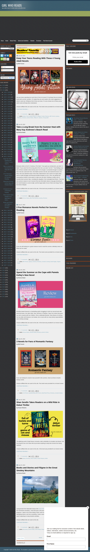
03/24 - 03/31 (7, 239)
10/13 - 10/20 (7, 118)
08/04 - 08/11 (7, 142)
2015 (3, 287)
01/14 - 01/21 (7, 262)
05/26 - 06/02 (7, 217)
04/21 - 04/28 (7, 229)
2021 (3, 272)
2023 (3, 268)
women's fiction (45, 332)
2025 (3, 87)
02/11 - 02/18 (7, 253)
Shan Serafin (34, 458)
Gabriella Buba (32, 393)
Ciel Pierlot (25, 393)
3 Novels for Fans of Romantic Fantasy (34, 341)
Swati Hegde (53, 261)
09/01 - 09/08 (7, 132)
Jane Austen (38, 529)
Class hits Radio (39, 549)
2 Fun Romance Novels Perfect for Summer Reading (36, 208)
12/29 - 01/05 (7, 92)
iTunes (71, 240)
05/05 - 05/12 (7, 224)
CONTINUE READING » (22, 109)
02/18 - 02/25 (7, 251)
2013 (3, 291)
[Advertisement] (45, 25)
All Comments (5, 70)
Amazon (72, 230)
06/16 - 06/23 (7, 210)
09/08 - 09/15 (7, 130)
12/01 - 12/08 (7, 101)
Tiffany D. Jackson (38, 117)
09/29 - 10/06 (7, 123)
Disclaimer (38, 41)
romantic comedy (46, 261)
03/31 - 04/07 (7, 236)
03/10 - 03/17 (7, 243)
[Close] (87, 507)
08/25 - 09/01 (7, 135)
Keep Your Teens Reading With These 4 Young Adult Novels (38, 59)
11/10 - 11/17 (7, 109)
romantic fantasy (59, 393)
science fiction (30, 117)
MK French (52, 116)
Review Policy (13, 41)
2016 (3, 284)
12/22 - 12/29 (7, 94)
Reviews (19, 117)
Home (2, 41)
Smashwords (73, 233)
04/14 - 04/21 (7, 232)
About (6, 41)
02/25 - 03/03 (7, 248)
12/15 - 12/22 (7, 97)
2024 (3, 90)
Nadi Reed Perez (46, 393)
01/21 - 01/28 (7, 260)
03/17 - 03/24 (7, 241)
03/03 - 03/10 (7, 246)
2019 (3, 277)
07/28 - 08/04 (7, 144)
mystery (57, 116)
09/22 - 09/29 (7, 125)
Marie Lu (35, 116)
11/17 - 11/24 (7, 106)
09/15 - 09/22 (7, 128)
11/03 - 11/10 (7, 111)
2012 (3, 294)
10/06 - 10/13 (7, 121)
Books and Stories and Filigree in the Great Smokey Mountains (36, 469)
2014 (3, 289)
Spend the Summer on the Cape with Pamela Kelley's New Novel (37, 273)
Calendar (32, 41)
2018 (3, 280)
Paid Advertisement (47, 41)
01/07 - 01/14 (7, 265)
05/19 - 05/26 (7, 220)
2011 (3, 296)
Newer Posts (20, 538)
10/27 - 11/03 (7, 113)
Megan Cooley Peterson (43, 116)
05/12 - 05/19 (7, 222)
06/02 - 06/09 (7, 215)
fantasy (31, 116)
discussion (25, 529)
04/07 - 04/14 (7, 234)
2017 (3, 282)
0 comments (24, 114)
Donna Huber (26, 198)
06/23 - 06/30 (7, 156)
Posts (3, 67)
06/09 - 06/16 (7, 212)
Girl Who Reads (12, 5)
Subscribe (78, 62)
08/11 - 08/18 (7, 140)
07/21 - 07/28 (7, 147)
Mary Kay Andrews (34, 198)
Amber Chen (26, 116)
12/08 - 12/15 (7, 99)
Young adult (45, 117)
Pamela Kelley (33, 332)
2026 (3, 85)
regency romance (33, 261)
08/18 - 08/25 (7, 137)
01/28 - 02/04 (7, 258)
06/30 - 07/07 (7, 154)
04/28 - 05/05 (7, 227)
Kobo (71, 236)
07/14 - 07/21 (7, 149)
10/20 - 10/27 (7, 116)
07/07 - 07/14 (7, 151)
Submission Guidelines (23, 41)
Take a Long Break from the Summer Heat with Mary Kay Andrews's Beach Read (38, 128)
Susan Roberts (40, 458)
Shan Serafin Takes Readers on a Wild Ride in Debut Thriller (38, 403)
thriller (46, 458)
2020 (3, 275)
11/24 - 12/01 (7, 104)
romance (24, 117)
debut (24, 458)
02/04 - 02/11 (7, 255)
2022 (3, 270)
